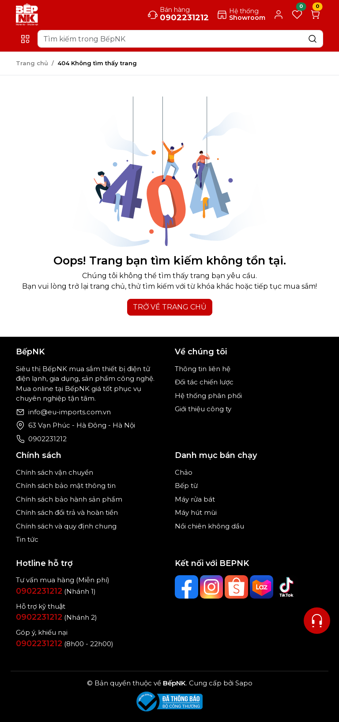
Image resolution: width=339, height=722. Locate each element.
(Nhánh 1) (56, 591)
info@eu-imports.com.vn (69, 412)
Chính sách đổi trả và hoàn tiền (67, 512)
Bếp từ (186, 485)
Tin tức (27, 539)
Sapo (243, 683)
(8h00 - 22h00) (64, 644)
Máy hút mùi (196, 512)
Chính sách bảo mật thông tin (66, 485)
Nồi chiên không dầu (209, 526)
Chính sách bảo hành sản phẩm (69, 499)
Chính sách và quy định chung (66, 526)
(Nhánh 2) (56, 617)
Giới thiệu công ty (203, 409)
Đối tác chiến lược (204, 382)
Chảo (183, 472)
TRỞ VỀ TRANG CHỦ (170, 307)
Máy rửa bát (195, 499)
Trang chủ (32, 63)
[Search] (180, 39)
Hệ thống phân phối (208, 395)
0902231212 (47, 439)
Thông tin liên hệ (202, 369)
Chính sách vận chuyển (54, 472)
